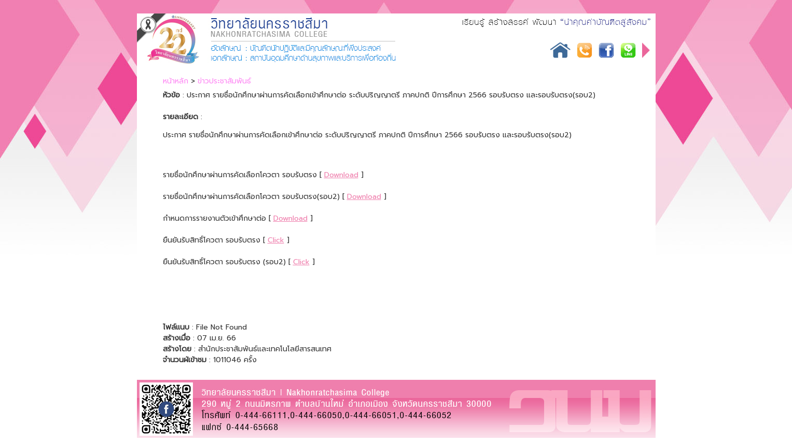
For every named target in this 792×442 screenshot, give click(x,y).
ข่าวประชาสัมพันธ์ (224, 81)
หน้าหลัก (175, 81)
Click (276, 240)
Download (341, 174)
